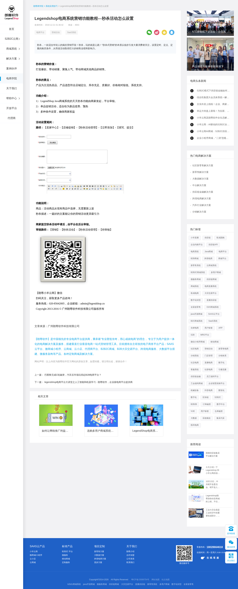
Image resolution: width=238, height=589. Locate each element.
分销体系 (222, 355)
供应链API (213, 244)
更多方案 (98, 562)
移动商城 (214, 342)
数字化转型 (196, 300)
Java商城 (209, 251)
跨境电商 (208, 258)
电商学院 (11, 78)
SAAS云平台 (213, 314)
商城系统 (11, 48)
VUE (193, 411)
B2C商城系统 (196, 321)
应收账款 (207, 418)
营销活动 (56, 32)
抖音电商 (209, 390)
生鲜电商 (195, 328)
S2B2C (218, 397)
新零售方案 (99, 551)
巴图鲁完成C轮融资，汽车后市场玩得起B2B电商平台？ (72, 374)
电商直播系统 (211, 286)
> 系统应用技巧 (51, 6)
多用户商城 (216, 272)
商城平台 (222, 258)
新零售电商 (223, 349)
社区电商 (195, 349)
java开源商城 (196, 314)
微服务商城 (196, 279)
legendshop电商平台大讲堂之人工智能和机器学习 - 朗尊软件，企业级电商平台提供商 (88, 382)
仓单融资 (219, 411)
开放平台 (11, 108)
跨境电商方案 (100, 559)
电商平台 (40, 32)
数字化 (221, 362)
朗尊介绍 (130, 551)
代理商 (12, 118)
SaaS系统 (71, 32)
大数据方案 (99, 555)
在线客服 (210, 557)
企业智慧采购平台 (216, 383)
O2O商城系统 (213, 307)
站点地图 (166, 579)
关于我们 (11, 88)
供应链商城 (212, 279)
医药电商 (195, 425)
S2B (193, 335)
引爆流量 (222, 369)
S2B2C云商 (12, 38)
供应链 (208, 237)
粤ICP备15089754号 (140, 579)
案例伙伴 (11, 68)
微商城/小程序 (36, 555)
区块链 (206, 397)
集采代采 (220, 418)
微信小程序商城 (198, 342)
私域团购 (220, 237)
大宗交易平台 (211, 293)
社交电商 (195, 362)
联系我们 (130, 562)
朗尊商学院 (38, 6)
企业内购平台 (197, 244)
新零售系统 (196, 265)
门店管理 (209, 355)
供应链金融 (196, 376)
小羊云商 (34, 551)
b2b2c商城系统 (74, 584)
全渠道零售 (196, 307)
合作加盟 (130, 555)
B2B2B (194, 404)
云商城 (33, 562)
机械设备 (195, 390)
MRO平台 (204, 335)
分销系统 (195, 355)
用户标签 (209, 328)
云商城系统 (212, 265)
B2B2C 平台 (67, 551)
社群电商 (209, 369)
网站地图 (155, 579)
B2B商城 (194, 258)
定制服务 (66, 562)
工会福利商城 (197, 383)
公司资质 (130, 559)
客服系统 (195, 369)
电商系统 (195, 251)
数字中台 (221, 404)
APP (220, 328)
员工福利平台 (212, 376)
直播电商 (209, 362)
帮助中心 (11, 98)
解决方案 (11, 58)
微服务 (65, 555)
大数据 (194, 418)
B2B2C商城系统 (198, 272)
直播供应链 (212, 300)
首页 (11, 29)
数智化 (221, 390)
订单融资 (207, 404)
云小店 (33, 559)
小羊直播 (195, 237)
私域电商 (195, 293)
